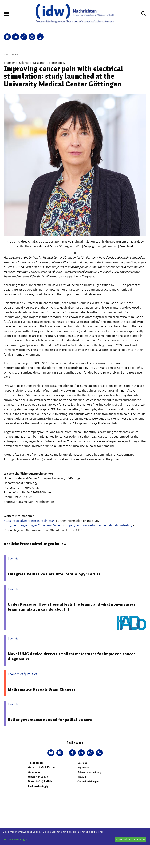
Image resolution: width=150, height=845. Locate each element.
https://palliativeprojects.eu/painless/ (29, 520)
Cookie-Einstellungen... (16, 839)
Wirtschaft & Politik (40, 781)
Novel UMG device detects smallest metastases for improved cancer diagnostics (71, 656)
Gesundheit (35, 772)
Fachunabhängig (38, 786)
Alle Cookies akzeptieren (130, 839)
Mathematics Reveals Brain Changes (42, 689)
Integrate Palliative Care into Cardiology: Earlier (54, 574)
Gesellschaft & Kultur (41, 767)
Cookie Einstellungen (88, 781)
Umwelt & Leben (38, 777)
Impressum (83, 767)
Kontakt (81, 777)
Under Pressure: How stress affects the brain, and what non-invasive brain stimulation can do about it (72, 606)
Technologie (36, 763)
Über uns (82, 762)
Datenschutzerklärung (89, 772)
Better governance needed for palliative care (50, 719)
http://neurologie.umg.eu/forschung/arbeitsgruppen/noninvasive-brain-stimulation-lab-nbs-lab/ (68, 525)
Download (126, 246)
